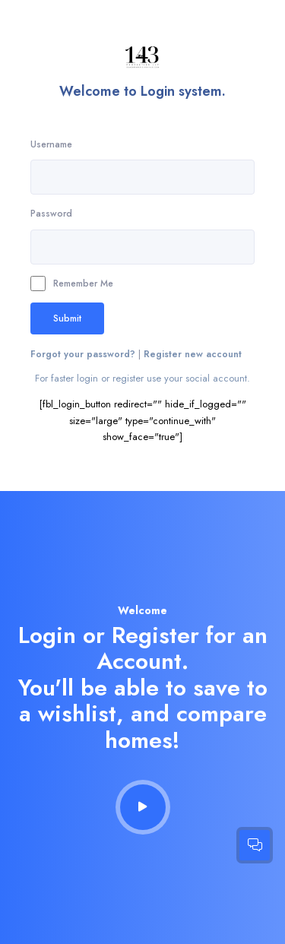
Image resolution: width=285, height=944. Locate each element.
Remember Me (71, 283)
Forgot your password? (84, 353)
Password (51, 213)
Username (51, 144)
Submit (67, 318)
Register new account (193, 353)
